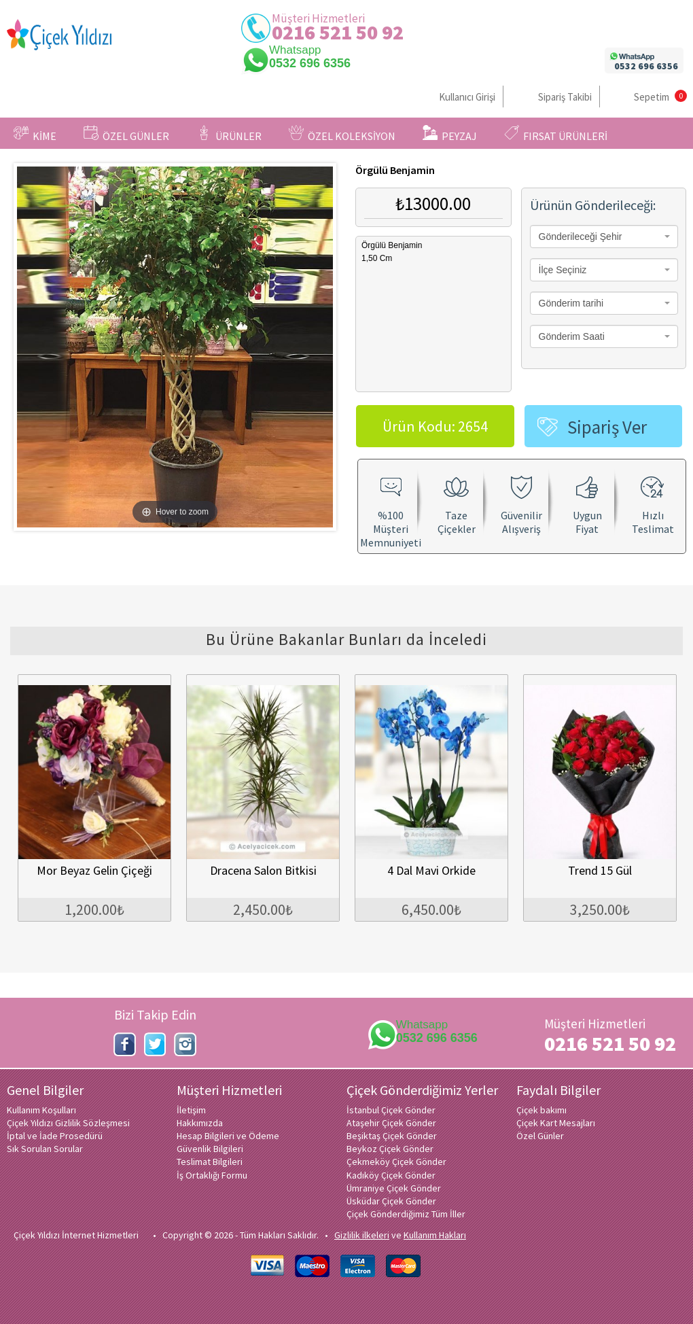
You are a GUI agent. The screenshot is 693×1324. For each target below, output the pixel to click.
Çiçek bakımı (541, 1109)
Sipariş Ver (607, 426)
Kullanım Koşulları (41, 1109)
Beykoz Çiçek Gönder (389, 1148)
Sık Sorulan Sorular (45, 1148)
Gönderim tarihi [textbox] (571, 303)
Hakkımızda (200, 1122)
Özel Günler (540, 1135)
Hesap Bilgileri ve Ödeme (228, 1135)
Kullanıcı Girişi (467, 96)
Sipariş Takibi (565, 96)
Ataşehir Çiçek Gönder (391, 1122)
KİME (35, 134)
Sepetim (651, 96)
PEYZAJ (450, 134)
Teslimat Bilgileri (210, 1161)
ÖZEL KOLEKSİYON (342, 134)
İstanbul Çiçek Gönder (391, 1109)
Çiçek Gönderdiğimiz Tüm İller (405, 1213)
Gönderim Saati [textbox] (572, 336)
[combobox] (604, 236)
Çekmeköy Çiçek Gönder (396, 1161)
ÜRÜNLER (229, 134)
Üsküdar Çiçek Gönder (391, 1201)
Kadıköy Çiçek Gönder (391, 1175)
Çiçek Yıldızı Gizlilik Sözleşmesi (68, 1122)
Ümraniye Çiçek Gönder (393, 1188)
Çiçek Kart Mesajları (555, 1122)
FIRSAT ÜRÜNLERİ (555, 134)
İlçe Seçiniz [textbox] (563, 269)
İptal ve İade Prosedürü (55, 1135)
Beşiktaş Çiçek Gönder (391, 1135)
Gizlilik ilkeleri (361, 1235)
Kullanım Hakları (435, 1235)
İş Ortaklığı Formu (212, 1175)
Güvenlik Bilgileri (210, 1148)
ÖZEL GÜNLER (126, 134)
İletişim (191, 1109)
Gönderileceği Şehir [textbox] (580, 236)
